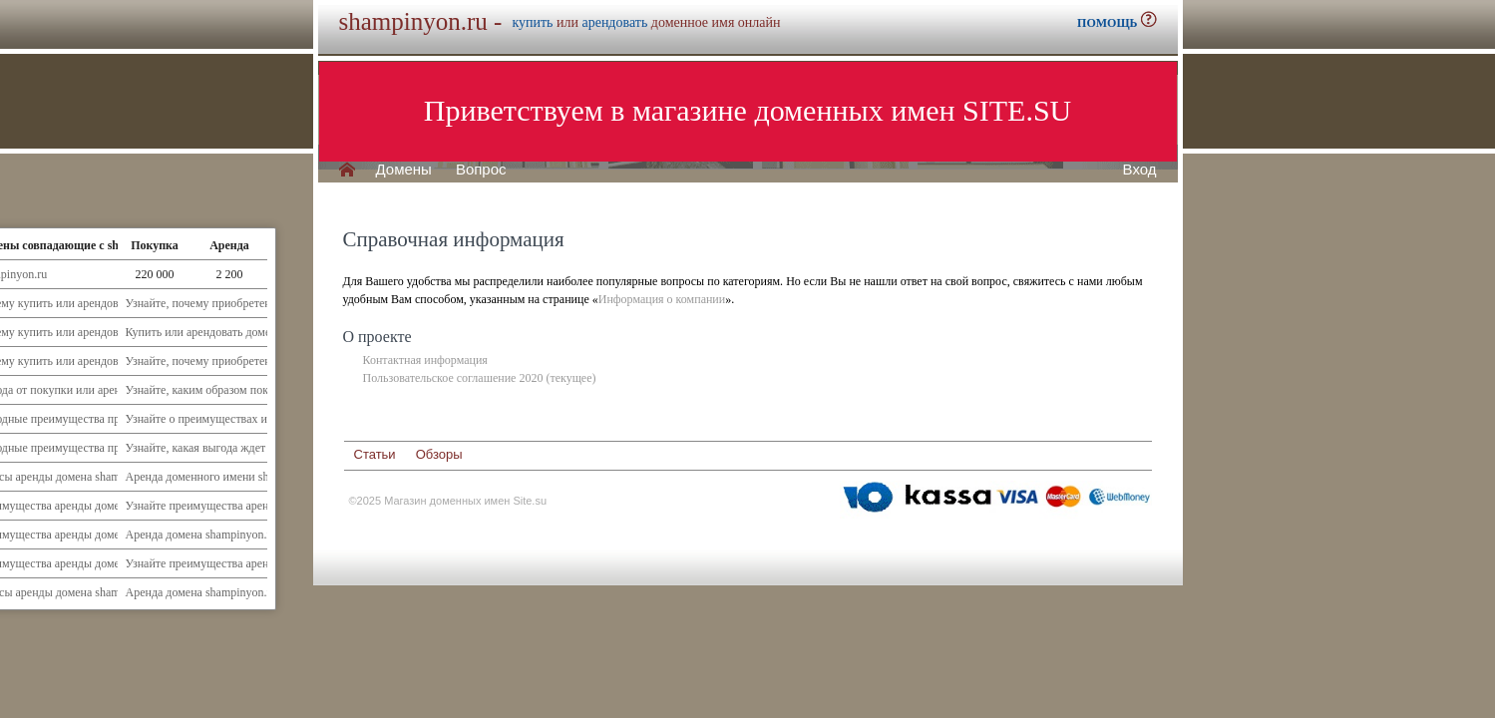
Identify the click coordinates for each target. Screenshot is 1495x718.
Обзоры (439, 454)
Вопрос (481, 170)
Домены (404, 170)
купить (532, 22)
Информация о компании (661, 299)
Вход (1140, 170)
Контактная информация (425, 360)
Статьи (375, 454)
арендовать (614, 22)
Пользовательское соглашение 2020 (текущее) (479, 378)
